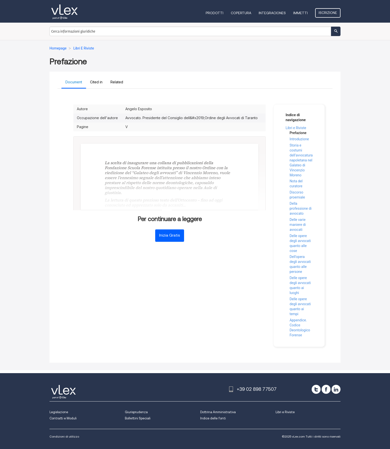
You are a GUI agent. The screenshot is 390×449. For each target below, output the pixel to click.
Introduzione (299, 139)
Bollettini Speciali (137, 418)
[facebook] (326, 389)
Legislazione (58, 412)
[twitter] (316, 389)
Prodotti (214, 13)
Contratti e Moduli (63, 418)
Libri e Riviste (296, 128)
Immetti (300, 13)
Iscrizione (328, 13)
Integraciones (272, 13)
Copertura (241, 13)
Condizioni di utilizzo (64, 436)
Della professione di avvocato (300, 208)
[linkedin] (336, 389)
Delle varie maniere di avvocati (298, 225)
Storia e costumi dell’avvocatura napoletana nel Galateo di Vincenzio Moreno (301, 160)
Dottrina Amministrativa (218, 412)
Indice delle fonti (213, 418)
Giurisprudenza (136, 412)
